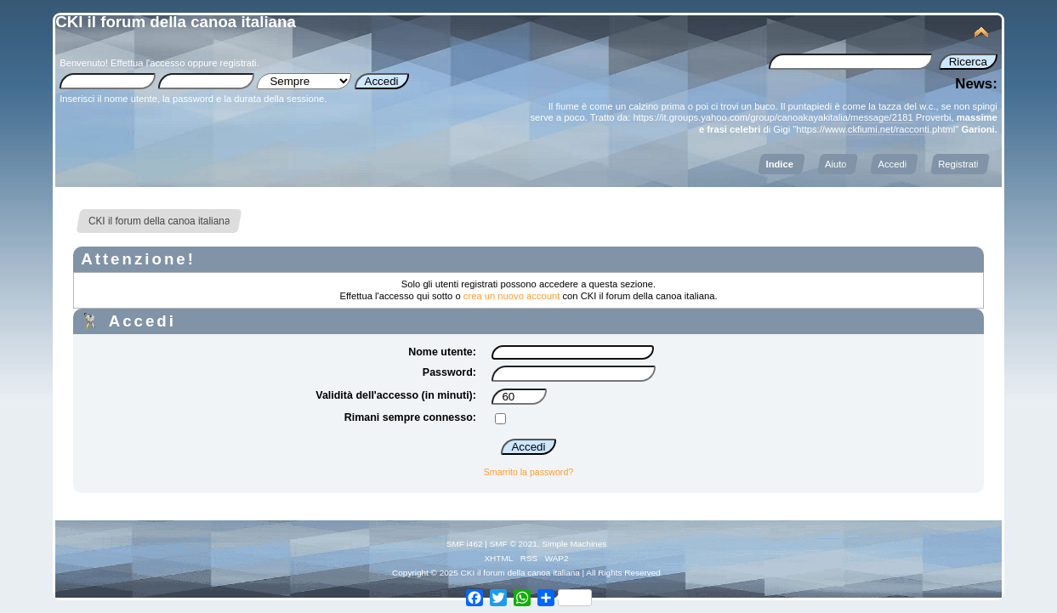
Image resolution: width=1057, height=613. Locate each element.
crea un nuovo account (511, 296)
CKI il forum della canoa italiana (175, 22)
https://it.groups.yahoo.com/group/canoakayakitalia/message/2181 (772, 117)
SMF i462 (464, 543)
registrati (238, 63)
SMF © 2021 (513, 543)
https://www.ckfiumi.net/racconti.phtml (875, 129)
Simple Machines (574, 543)
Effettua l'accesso (148, 63)
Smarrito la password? (528, 472)
